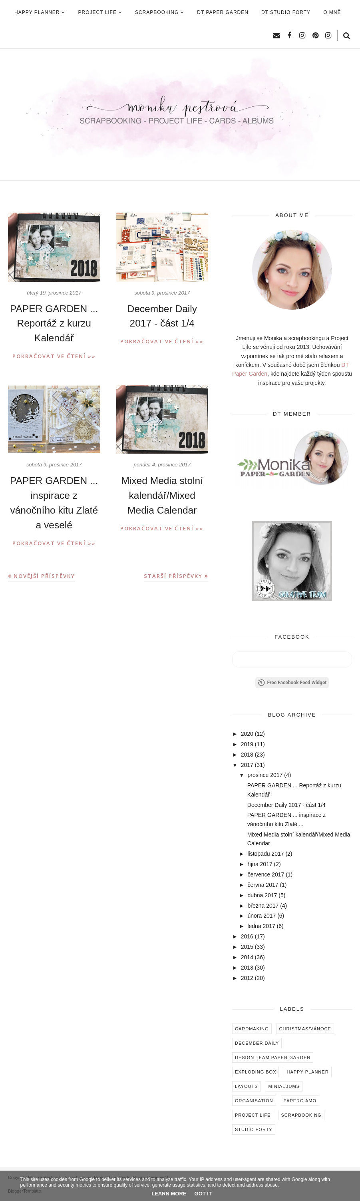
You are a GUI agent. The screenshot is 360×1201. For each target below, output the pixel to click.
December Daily (257, 1043)
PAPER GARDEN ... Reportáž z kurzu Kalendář (54, 323)
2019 (247, 744)
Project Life (252, 1115)
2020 (247, 734)
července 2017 (265, 874)
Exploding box (255, 1072)
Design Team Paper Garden (272, 1057)
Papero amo (300, 1100)
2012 (247, 978)
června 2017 (262, 885)
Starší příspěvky (173, 573)
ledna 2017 (261, 926)
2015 (247, 947)
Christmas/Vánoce (305, 1028)
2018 (247, 754)
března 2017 (262, 905)
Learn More (168, 1194)
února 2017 (261, 915)
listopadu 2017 (265, 853)
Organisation (254, 1100)
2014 (247, 957)
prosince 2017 (264, 775)
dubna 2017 (262, 895)
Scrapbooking (301, 1115)
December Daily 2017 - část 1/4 (286, 805)
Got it (203, 1194)
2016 (247, 936)
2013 (247, 967)
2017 (247, 765)
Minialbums (284, 1086)
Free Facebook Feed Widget (292, 682)
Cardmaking (252, 1028)
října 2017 (259, 864)
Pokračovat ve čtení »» (54, 355)
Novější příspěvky (44, 573)
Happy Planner (307, 1072)
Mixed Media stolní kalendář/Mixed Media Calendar (162, 494)
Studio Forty (253, 1129)
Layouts (246, 1086)
